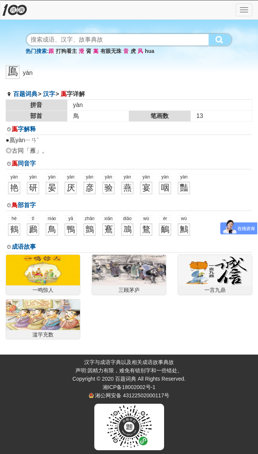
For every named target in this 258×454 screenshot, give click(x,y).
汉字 (49, 94)
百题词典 (25, 94)
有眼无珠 (110, 51)
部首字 (24, 205)
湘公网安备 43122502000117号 (132, 395)
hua (149, 51)
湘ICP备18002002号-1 (129, 387)
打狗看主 (66, 51)
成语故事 (24, 246)
